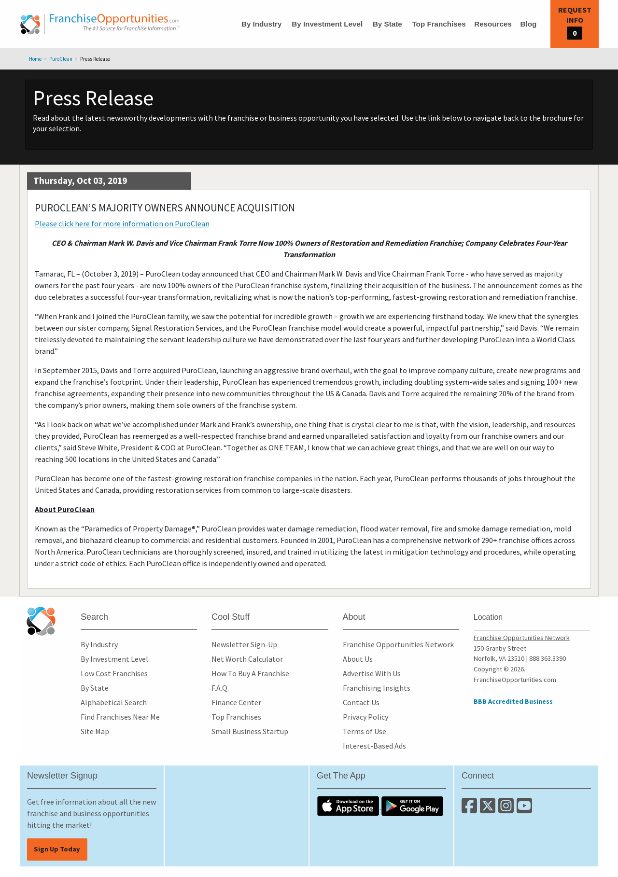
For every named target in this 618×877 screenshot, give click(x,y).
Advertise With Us (372, 673)
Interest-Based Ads (374, 746)
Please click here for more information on (122, 223)
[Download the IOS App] (349, 805)
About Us (358, 659)
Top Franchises (438, 24)
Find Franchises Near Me (120, 717)
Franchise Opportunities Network (398, 644)
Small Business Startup (249, 731)
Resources (493, 24)
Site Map (95, 731)
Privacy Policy (365, 717)
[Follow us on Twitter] (489, 809)
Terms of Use (364, 731)
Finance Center (236, 702)
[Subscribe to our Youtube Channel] (525, 809)
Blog (528, 24)
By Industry (261, 24)
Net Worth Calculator (247, 659)
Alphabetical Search (114, 702)
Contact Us (361, 702)
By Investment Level (327, 24)
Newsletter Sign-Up (244, 644)
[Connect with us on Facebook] (471, 809)
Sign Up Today (57, 849)
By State (387, 24)
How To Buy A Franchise (250, 673)
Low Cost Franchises (114, 673)
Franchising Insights (376, 688)
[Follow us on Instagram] (507, 809)
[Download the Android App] (412, 805)
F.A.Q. (220, 688)
